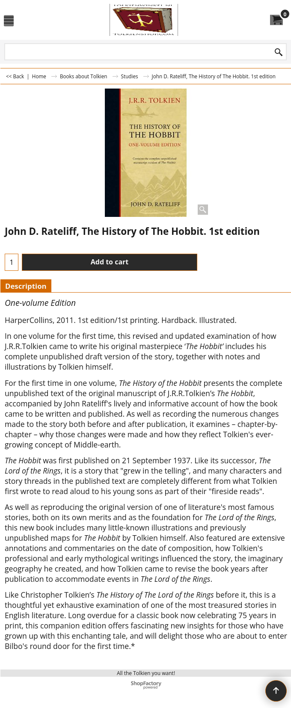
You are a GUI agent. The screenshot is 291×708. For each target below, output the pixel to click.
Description (26, 286)
